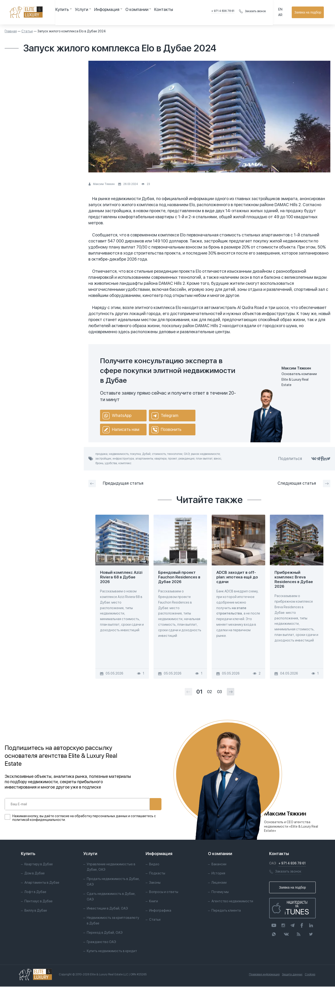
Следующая (304, 483)
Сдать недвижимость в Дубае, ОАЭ (111, 897)
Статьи (27, 31)
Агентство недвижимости (232, 901)
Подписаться (140, 804)
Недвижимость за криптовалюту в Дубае (113, 921)
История (218, 874)
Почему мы (220, 892)
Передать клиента (226, 911)
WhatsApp (117, 415)
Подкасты (157, 874)
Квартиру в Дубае (38, 864)
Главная (11, 31)
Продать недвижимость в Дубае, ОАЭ (113, 882)
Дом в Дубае (34, 874)
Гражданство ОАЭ (101, 942)
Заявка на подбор (309, 12)
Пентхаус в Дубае (38, 901)
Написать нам (121, 429)
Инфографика (160, 911)
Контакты (141, 12)
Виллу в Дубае (35, 911)
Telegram (164, 415)
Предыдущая (115, 483)
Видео (154, 864)
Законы (155, 883)
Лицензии (219, 883)
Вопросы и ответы (163, 892)
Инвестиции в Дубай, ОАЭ (107, 909)
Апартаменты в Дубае (41, 883)
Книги (153, 901)
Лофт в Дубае (35, 892)
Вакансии (218, 864)
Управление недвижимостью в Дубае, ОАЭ (111, 867)
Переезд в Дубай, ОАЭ (105, 933)
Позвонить (166, 429)
